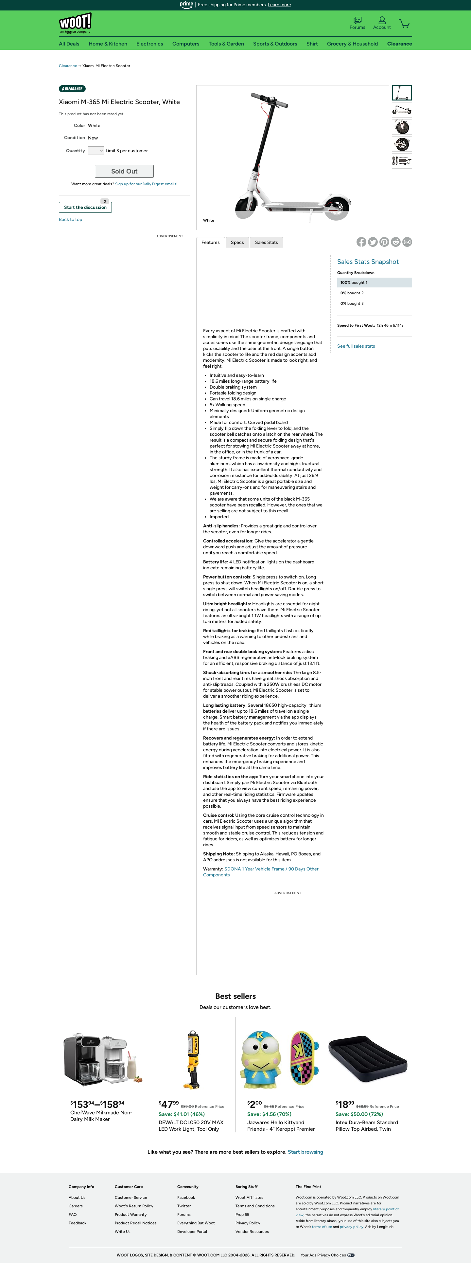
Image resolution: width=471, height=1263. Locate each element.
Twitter (184, 1206)
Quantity (75, 151)
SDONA (233, 869)
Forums (357, 23)
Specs (237, 242)
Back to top (70, 219)
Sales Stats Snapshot (368, 261)
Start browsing (305, 1152)
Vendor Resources (252, 1231)
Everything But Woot (196, 1223)
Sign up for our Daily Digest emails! (146, 184)
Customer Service (131, 1197)
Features (210, 242)
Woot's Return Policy (134, 1206)
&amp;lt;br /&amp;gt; (263, 290)
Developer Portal (192, 1231)
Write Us (123, 1231)
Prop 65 (242, 1214)
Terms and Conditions (255, 1206)
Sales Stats (266, 242)
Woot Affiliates (249, 1197)
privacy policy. (352, 1227)
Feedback (77, 1223)
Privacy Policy (248, 1223)
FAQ (73, 1214)
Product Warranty (131, 1214)
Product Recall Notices (136, 1223)
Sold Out (124, 171)
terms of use (322, 1227)
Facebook (186, 1197)
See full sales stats (356, 346)
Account (382, 23)
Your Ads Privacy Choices (323, 1255)
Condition (74, 137)
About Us (77, 1197)
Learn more (279, 5)
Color (79, 125)
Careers (76, 1206)
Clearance (68, 66)
